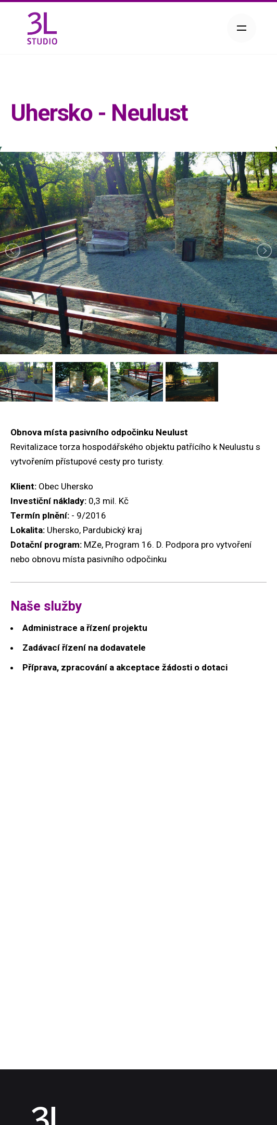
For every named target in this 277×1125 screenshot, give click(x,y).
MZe (93, 544)
